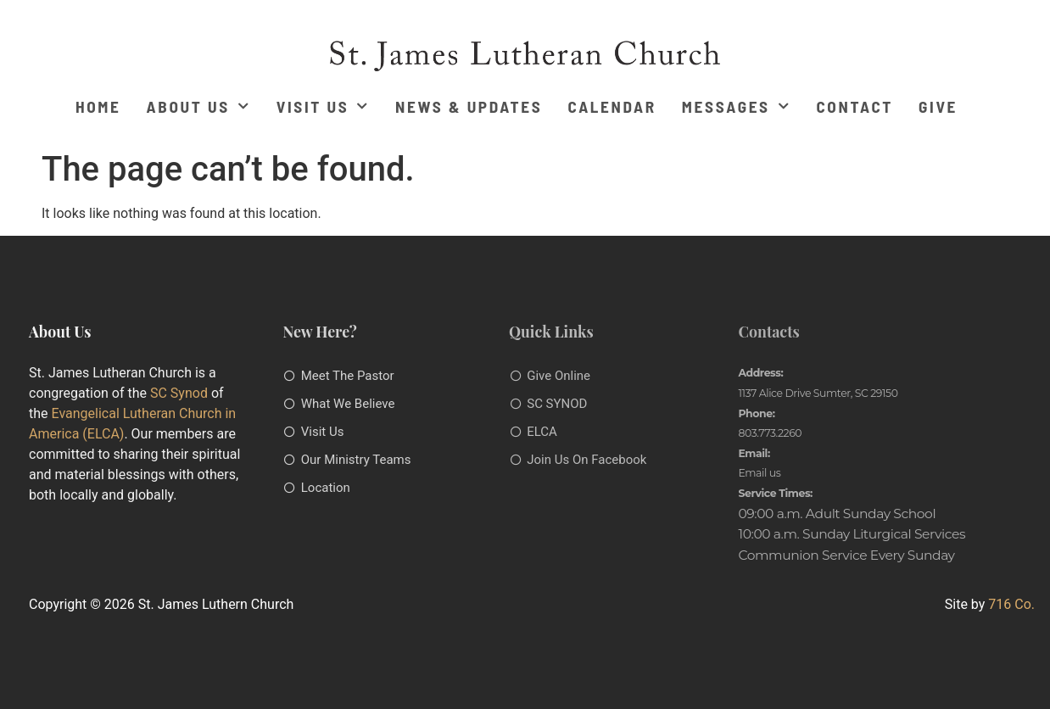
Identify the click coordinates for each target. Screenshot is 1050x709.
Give (938, 106)
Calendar (611, 106)
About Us (199, 106)
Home (98, 106)
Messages (736, 106)
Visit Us (323, 106)
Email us (759, 472)
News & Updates (468, 106)
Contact (854, 106)
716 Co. (1011, 604)
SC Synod (179, 393)
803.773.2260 (769, 433)
